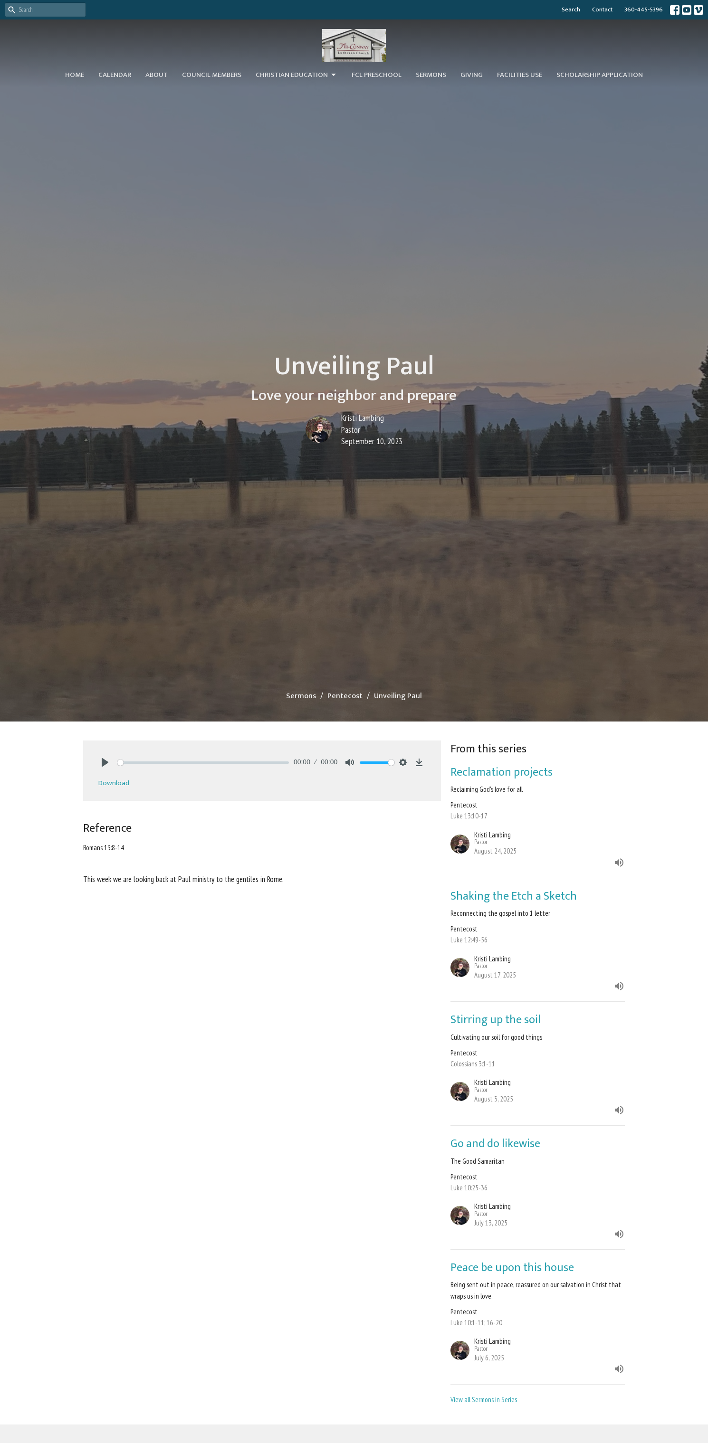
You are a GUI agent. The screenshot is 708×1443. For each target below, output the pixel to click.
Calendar (114, 75)
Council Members (211, 75)
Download (113, 783)
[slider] (203, 762)
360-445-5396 (643, 9)
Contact (602, 9)
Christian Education (296, 75)
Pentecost (345, 696)
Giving (471, 75)
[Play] (105, 762)
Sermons (431, 75)
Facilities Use (519, 75)
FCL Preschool (377, 75)
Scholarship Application (599, 75)
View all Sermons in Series (483, 1399)
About (156, 75)
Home (74, 75)
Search (571, 9)
